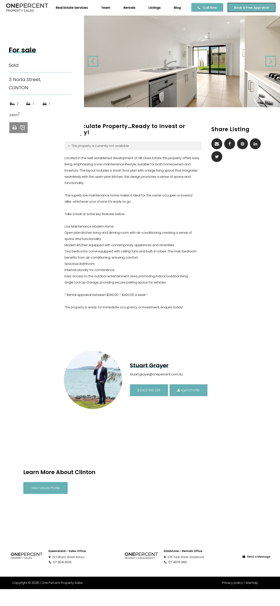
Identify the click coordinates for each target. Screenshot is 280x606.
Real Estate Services (70, 22)
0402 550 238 (149, 407)
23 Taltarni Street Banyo (66, 574)
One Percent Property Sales (61, 599)
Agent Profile (188, 407)
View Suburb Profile (45, 504)
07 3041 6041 (59, 579)
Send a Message (256, 573)
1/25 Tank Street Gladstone (184, 574)
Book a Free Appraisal (250, 22)
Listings (153, 22)
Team (104, 22)
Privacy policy (232, 599)
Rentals (128, 22)
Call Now (209, 22)
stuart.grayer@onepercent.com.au (156, 391)
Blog (175, 22)
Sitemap (251, 599)
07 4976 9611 (175, 579)
